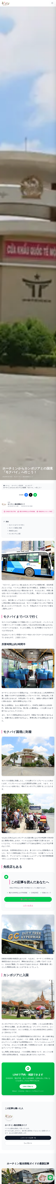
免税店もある (13, 531)
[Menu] (52, 3)
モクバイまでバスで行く (17, 525)
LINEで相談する (28, 899)
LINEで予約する (28, 1086)
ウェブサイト (28, 1143)
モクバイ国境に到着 (15, 528)
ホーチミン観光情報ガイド (16, 504)
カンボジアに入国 (14, 534)
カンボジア (28, 485)
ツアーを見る (28, 905)
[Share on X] (30, 495)
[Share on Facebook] (26, 495)
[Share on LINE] (35, 495)
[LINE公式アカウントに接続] (46, 1177)
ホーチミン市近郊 (17, 485)
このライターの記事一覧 (28, 1138)
